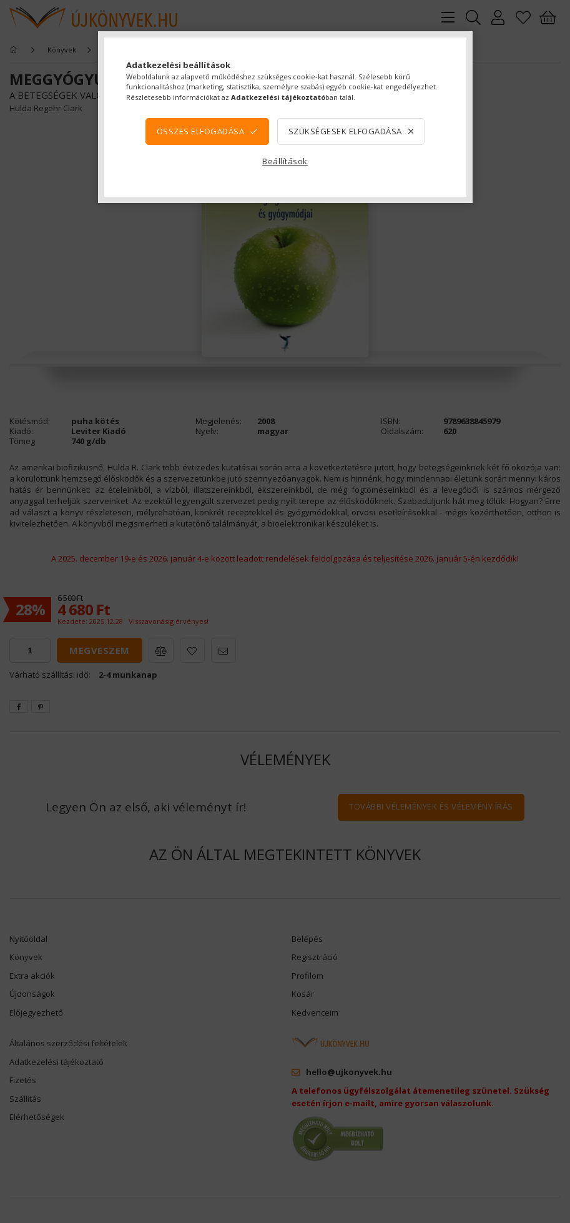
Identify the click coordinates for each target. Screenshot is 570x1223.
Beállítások (285, 161)
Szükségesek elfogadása (345, 131)
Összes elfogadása (201, 131)
